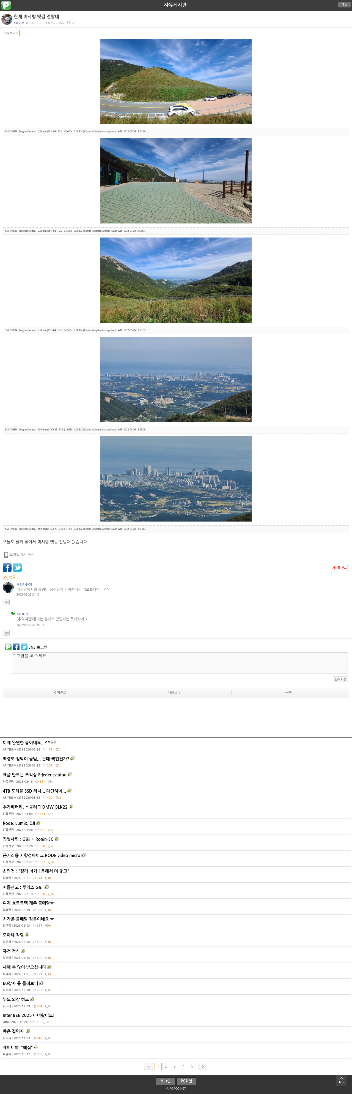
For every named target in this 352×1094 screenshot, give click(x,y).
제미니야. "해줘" (177, 1052)
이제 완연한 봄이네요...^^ (177, 747)
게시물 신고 (339, 567)
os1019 (19, 22)
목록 (288, 692)
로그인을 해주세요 (180, 662)
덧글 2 (11, 577)
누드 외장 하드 (177, 1004)
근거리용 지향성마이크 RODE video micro (177, 860)
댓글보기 (11, 33)
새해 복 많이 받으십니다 (177, 971)
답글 (7, 602)
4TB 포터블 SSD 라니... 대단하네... (177, 795)
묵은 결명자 (177, 1036)
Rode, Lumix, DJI (177, 827)
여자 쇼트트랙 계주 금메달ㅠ (177, 907)
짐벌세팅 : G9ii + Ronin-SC (177, 843)
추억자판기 (24, 584)
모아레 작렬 (177, 939)
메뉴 (344, 4)
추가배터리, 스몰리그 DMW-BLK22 (177, 811)
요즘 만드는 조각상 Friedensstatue (177, 779)
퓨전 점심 (177, 955)
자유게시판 (175, 4)
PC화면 (186, 1081)
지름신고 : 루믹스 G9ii (177, 892)
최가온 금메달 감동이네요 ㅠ (177, 923)
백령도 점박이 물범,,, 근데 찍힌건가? (177, 763)
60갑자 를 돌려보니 (177, 988)
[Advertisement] (176, 714)
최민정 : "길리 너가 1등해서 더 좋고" (177, 875)
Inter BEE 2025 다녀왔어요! (177, 1020)
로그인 (166, 1081)
